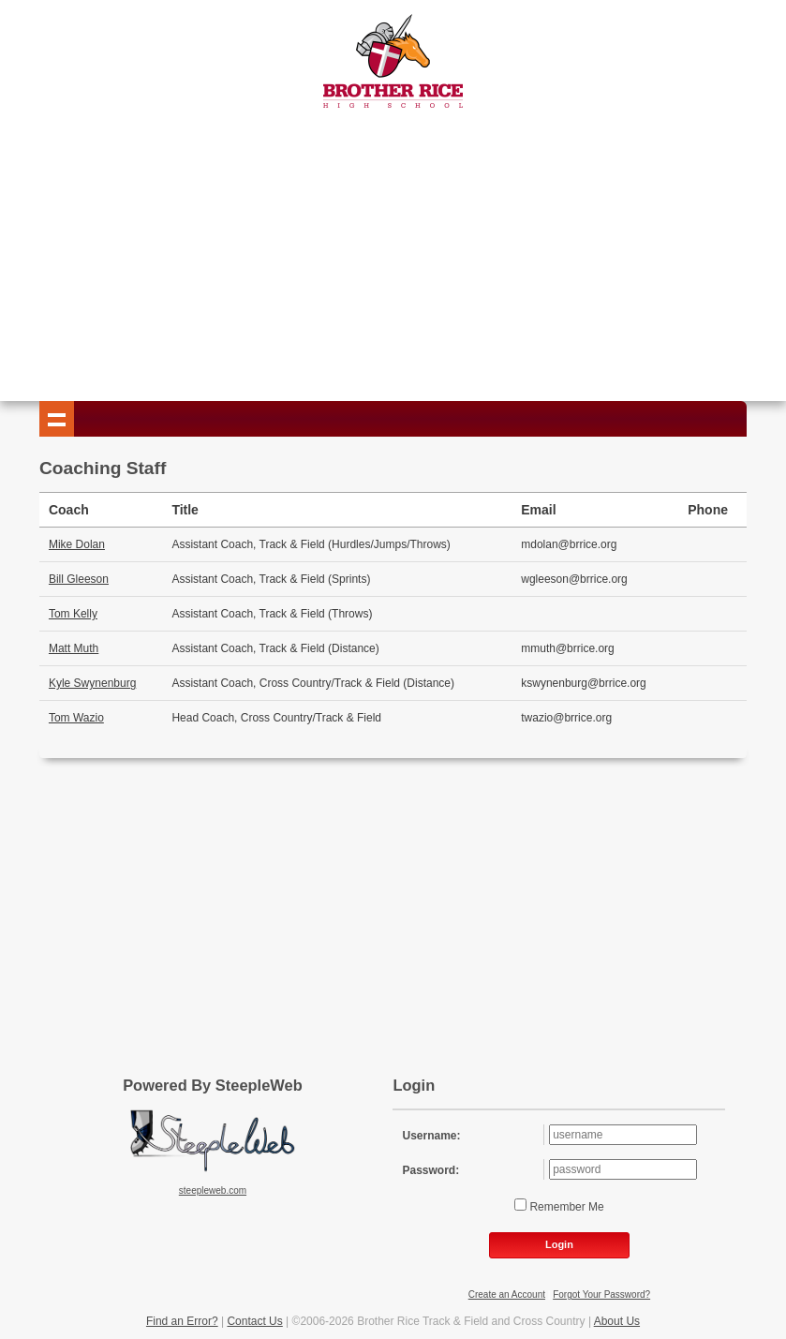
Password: (430, 1170)
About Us (617, 1321)
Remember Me (565, 1206)
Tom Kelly (73, 613)
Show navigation (57, 419)
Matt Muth (73, 648)
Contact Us (254, 1321)
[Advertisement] (392, 251)
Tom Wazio (76, 717)
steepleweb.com (212, 1190)
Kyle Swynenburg (92, 683)
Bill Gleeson (79, 579)
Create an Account (506, 1294)
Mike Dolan (77, 544)
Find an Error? (182, 1321)
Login (559, 1244)
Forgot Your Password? (601, 1294)
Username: (431, 1135)
